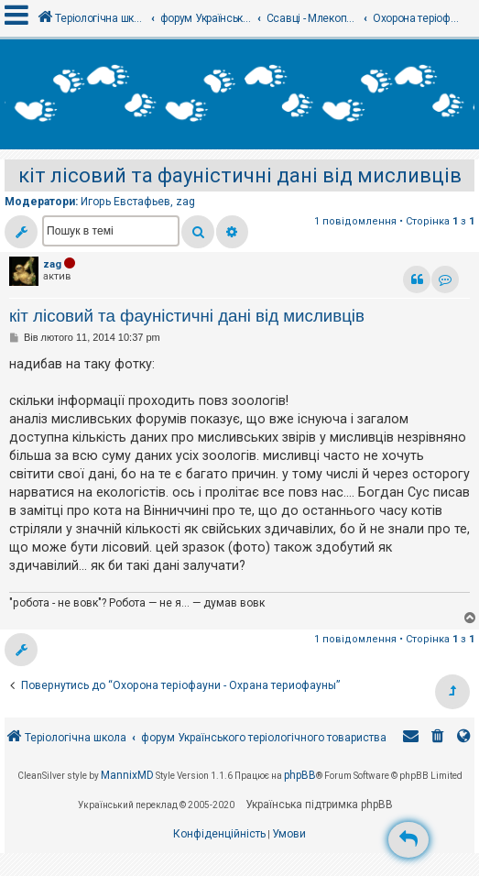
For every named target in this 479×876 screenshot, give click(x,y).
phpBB (300, 775)
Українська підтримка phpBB (319, 804)
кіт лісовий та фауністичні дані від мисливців (240, 175)
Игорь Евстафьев (125, 201)
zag (185, 201)
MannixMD (127, 775)
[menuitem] (438, 738)
